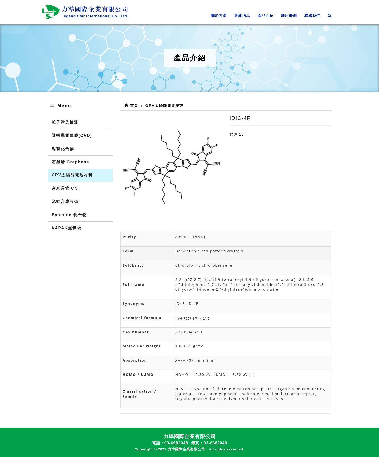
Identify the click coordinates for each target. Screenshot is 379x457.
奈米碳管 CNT (66, 188)
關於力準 (219, 15)
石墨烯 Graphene (70, 162)
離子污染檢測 (65, 122)
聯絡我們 (312, 15)
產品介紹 (265, 15)
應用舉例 (289, 15)
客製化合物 (63, 149)
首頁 (131, 105)
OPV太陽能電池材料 (72, 175)
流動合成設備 (65, 201)
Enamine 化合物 (69, 215)
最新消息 (242, 15)
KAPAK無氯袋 (67, 228)
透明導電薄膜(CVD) (72, 135)
